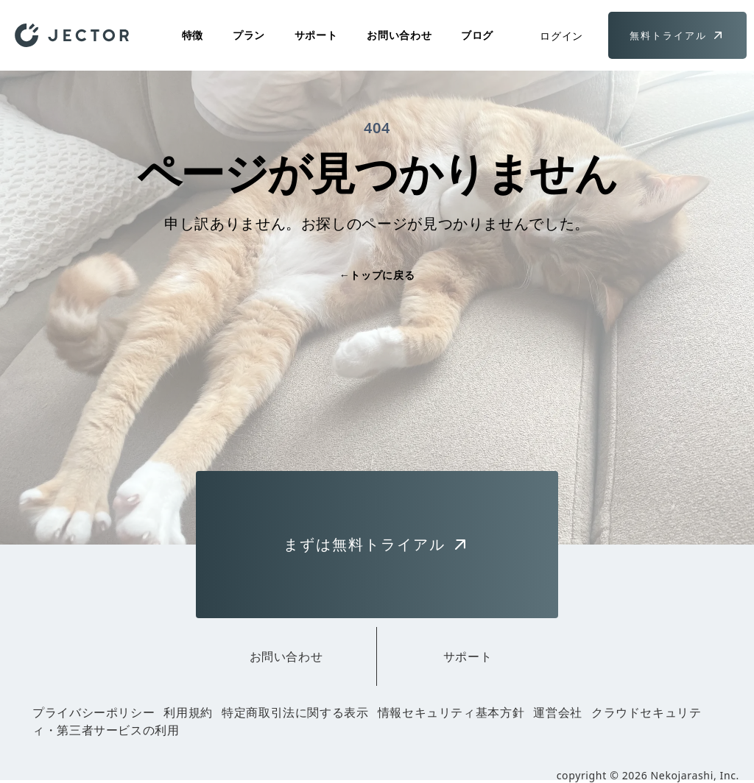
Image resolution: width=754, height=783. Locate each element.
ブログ (477, 35)
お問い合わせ (399, 35)
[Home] (72, 35)
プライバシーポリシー (93, 712)
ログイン (561, 36)
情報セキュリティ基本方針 (451, 712)
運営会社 (557, 712)
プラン (249, 35)
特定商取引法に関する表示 (295, 712)
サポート (316, 35)
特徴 (192, 35)
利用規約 (188, 712)
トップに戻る (377, 275)
